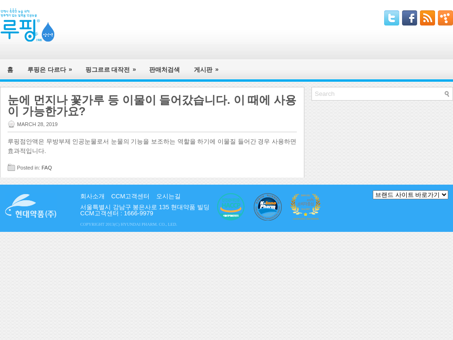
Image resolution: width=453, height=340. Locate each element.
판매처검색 (164, 69)
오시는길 (168, 196)
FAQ (47, 167)
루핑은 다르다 (52, 66)
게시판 (209, 66)
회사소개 (92, 196)
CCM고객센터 (130, 196)
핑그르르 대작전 (114, 66)
